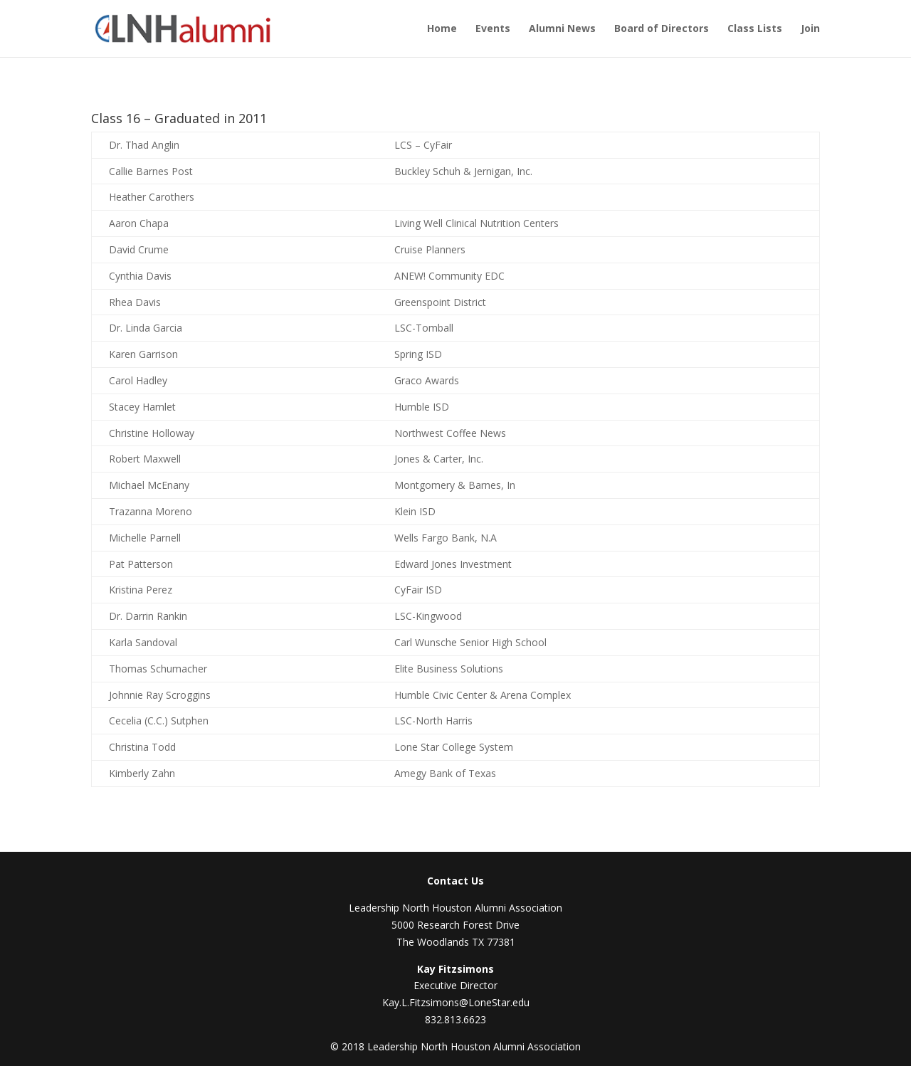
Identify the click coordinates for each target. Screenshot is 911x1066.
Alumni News (562, 29)
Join (810, 29)
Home (442, 29)
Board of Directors (661, 29)
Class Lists (754, 29)
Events (492, 29)
